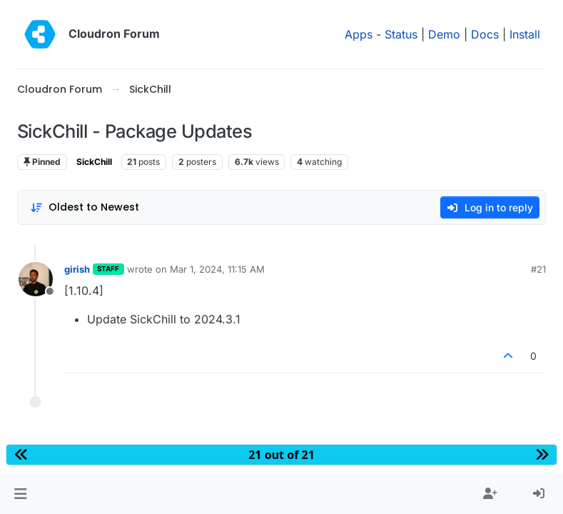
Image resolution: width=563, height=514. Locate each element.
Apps (358, 34)
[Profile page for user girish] (36, 279)
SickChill (94, 161)
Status (401, 34)
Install (524, 34)
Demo (444, 34)
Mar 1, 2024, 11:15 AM (217, 269)
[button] (20, 494)
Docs (485, 34)
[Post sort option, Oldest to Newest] (85, 207)
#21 (538, 269)
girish (77, 269)
